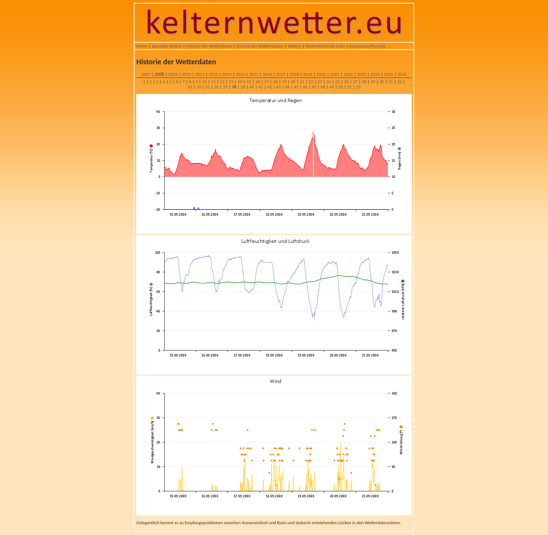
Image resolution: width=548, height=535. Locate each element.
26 (346, 81)
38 (234, 86)
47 (314, 86)
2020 (321, 74)
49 (331, 86)
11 (213, 81)
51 (349, 86)
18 (275, 81)
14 (240, 81)
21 (302, 81)
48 (322, 86)
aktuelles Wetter (167, 46)
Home (141, 46)
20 (293, 81)
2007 (145, 74)
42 (269, 86)
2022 (348, 74)
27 (355, 81)
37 (225, 86)
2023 (361, 74)
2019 (307, 74)
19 (284, 81)
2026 (401, 74)
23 (319, 81)
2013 (226, 74)
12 (222, 81)
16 (257, 81)
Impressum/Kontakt (367, 46)
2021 (334, 74)
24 (328, 81)
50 (340, 86)
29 (372, 81)
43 (278, 86)
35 (207, 86)
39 (243, 86)
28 (364, 81)
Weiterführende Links (325, 46)
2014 (240, 74)
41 (260, 86)
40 (252, 86)
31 (390, 81)
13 (231, 81)
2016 (267, 74)
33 (189, 86)
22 (311, 81)
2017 (280, 74)
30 (382, 81)
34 (198, 86)
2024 (375, 74)
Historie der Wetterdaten (209, 46)
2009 (173, 74)
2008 (159, 74)
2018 (294, 74)
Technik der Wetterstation (260, 46)
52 (358, 86)
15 (248, 81)
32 (399, 81)
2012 (213, 74)
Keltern (294, 46)
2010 (186, 74)
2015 (253, 74)
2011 (199, 74)
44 (287, 86)
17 (266, 81)
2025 (388, 74)
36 (216, 86)
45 (296, 86)
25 (337, 81)
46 (305, 86)
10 (204, 81)
